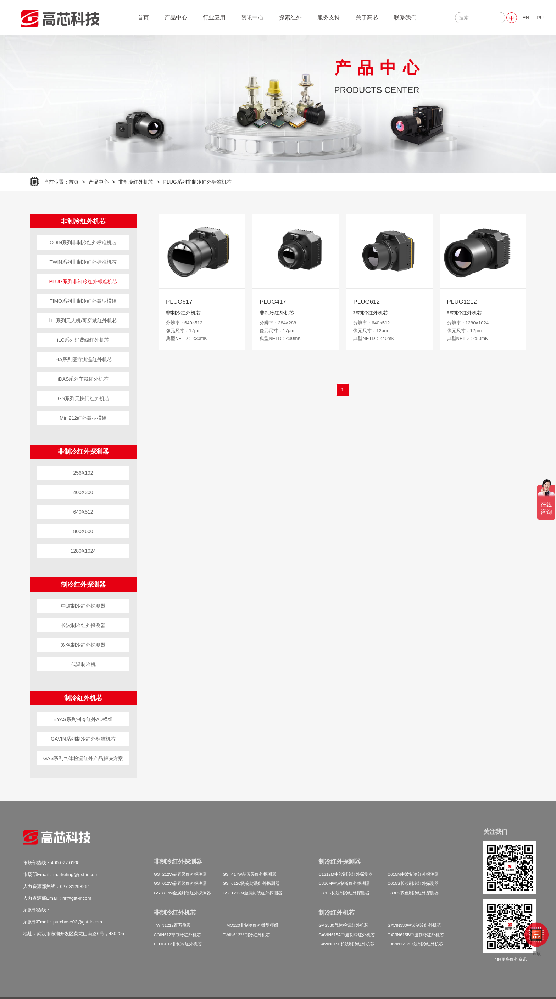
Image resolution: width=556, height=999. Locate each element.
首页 (143, 18)
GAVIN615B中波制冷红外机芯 (416, 934)
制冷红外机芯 (83, 698)
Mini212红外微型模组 (83, 418)
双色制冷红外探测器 (83, 645)
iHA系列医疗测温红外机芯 (83, 359)
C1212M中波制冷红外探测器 (345, 874)
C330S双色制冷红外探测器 (413, 893)
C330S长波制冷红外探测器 (343, 893)
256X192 (83, 473)
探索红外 (290, 18)
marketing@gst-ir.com (75, 874)
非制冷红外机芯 (135, 182)
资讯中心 (252, 18)
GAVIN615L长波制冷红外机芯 (346, 944)
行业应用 (214, 18)
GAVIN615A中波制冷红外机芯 (346, 934)
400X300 (83, 492)
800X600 (83, 531)
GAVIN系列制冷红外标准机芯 (83, 739)
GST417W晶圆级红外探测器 (249, 874)
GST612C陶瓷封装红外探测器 (251, 883)
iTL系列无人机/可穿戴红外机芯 (83, 320)
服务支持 (328, 18)
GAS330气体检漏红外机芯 (343, 925)
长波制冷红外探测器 (83, 625)
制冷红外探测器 (83, 584)
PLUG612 (366, 301)
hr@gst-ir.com (76, 898)
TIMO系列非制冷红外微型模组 (83, 301)
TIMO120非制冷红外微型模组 (250, 925)
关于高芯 (367, 18)
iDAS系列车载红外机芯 (83, 379)
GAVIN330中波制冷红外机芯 (414, 925)
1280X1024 (83, 551)
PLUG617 (179, 301)
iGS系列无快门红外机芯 (83, 398)
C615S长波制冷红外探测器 (413, 883)
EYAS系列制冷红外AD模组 (83, 719)
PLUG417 (273, 301)
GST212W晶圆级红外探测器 (180, 874)
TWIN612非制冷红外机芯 (246, 934)
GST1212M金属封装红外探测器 (252, 893)
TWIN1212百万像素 (172, 925)
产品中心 (176, 18)
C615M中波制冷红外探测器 (413, 874)
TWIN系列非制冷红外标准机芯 (83, 262)
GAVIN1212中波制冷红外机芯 (416, 944)
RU (540, 18)
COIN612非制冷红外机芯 (177, 934)
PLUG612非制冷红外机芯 (178, 944)
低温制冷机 (83, 664)
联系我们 (405, 18)
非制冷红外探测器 (83, 451)
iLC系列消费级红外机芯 (83, 340)
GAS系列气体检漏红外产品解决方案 (83, 758)
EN (525, 18)
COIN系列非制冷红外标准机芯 (83, 242)
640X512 (83, 512)
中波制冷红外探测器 (83, 606)
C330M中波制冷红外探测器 (344, 883)
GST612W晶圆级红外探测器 (180, 883)
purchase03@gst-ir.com (77, 922)
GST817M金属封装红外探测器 (182, 893)
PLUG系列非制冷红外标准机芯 (197, 182)
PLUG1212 (462, 301)
